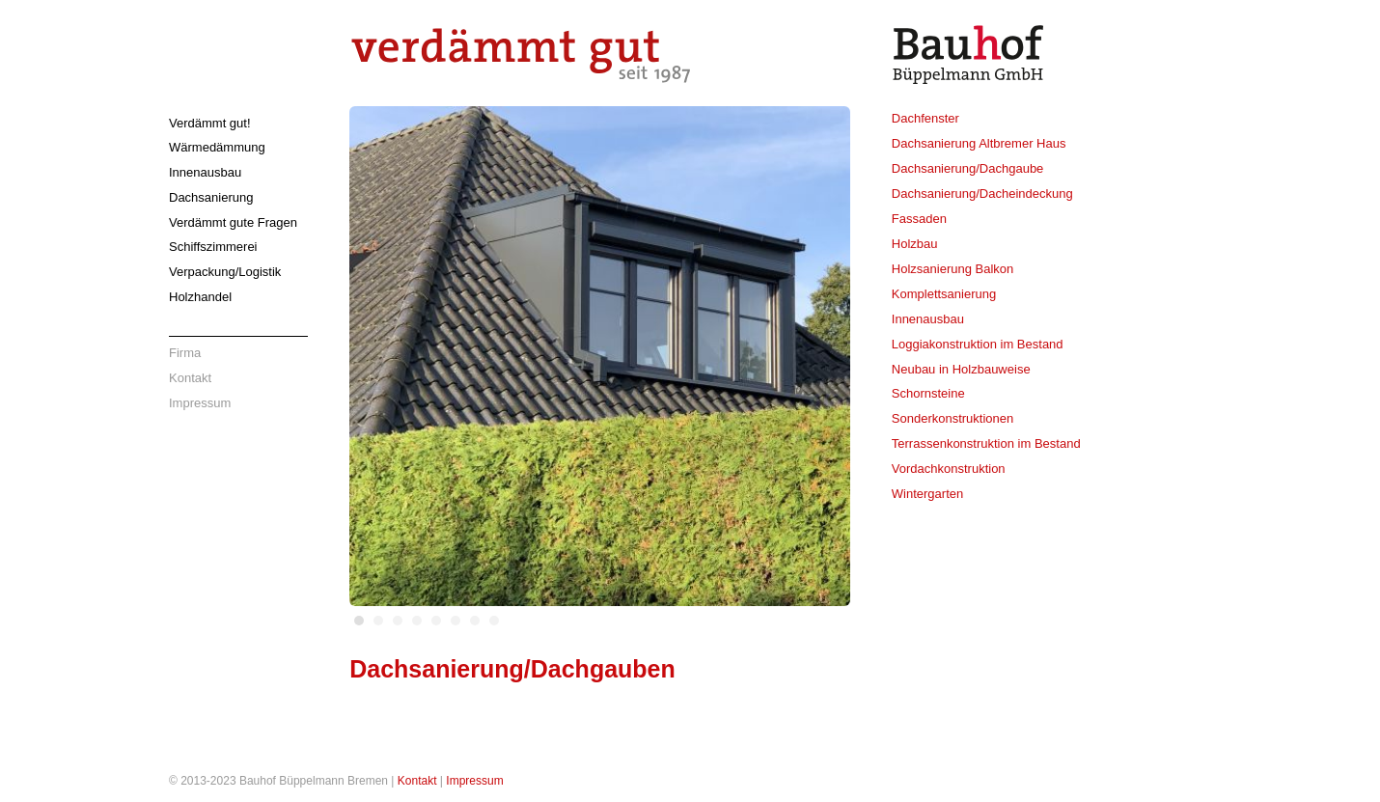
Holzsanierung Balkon (952, 269)
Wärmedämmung (217, 147)
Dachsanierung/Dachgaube (968, 168)
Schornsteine (928, 393)
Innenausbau (205, 172)
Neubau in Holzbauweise (961, 369)
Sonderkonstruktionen (952, 418)
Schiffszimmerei (213, 246)
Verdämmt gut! (210, 123)
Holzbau (915, 243)
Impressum (200, 403)
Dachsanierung (211, 197)
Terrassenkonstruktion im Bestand (986, 443)
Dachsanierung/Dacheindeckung (982, 193)
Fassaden (919, 218)
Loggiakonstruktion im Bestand (977, 344)
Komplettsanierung (944, 294)
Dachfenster (925, 118)
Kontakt (190, 378)
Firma (185, 353)
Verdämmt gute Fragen (233, 222)
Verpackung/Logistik (225, 271)
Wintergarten (927, 493)
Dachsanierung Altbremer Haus (979, 143)
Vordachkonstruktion (949, 468)
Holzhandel (200, 297)
